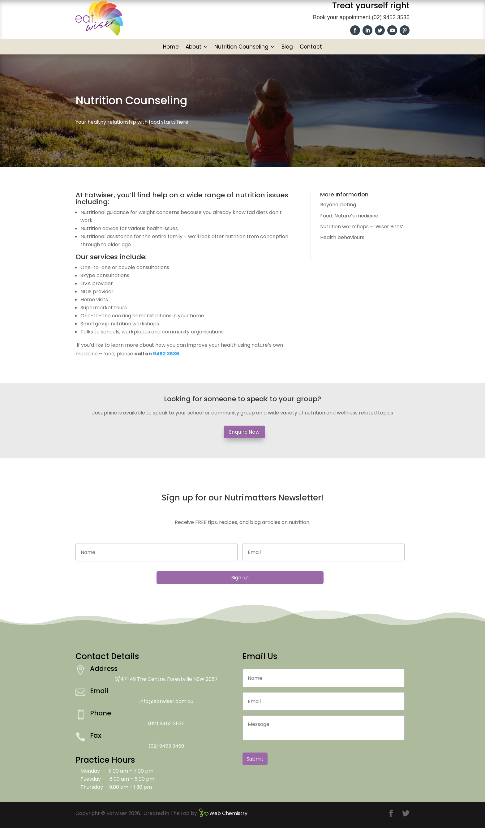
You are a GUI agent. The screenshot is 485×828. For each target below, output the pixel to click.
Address (104, 668)
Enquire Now (244, 431)
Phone (100, 713)
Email (99, 690)
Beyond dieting (338, 204)
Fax (95, 735)
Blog (287, 47)
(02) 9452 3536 (391, 17)
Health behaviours (342, 237)
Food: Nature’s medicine (349, 215)
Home (171, 47)
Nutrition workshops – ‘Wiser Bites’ (361, 226)
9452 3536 (166, 353)
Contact (311, 47)
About (193, 47)
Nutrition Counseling (241, 47)
